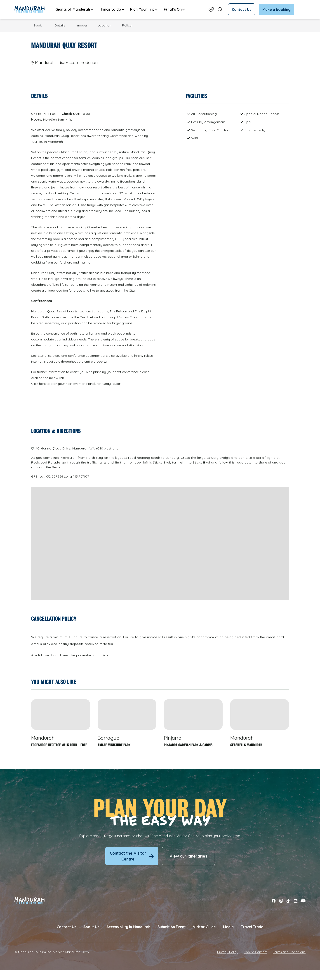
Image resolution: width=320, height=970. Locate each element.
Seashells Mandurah (246, 745)
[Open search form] (220, 9)
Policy (127, 25)
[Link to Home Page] (29, 9)
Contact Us (241, 9)
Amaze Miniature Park (114, 745)
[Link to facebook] (274, 901)
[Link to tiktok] (288, 901)
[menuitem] (74, 9)
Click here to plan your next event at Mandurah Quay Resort (76, 384)
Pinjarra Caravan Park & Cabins (188, 745)
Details (60, 25)
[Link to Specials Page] (211, 9)
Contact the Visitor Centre (132, 856)
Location (104, 25)
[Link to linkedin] (295, 901)
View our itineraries (188, 856)
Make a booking (276, 9)
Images (82, 25)
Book (38, 25)
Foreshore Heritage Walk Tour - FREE (59, 745)
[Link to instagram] (281, 901)
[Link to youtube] (303, 901)
